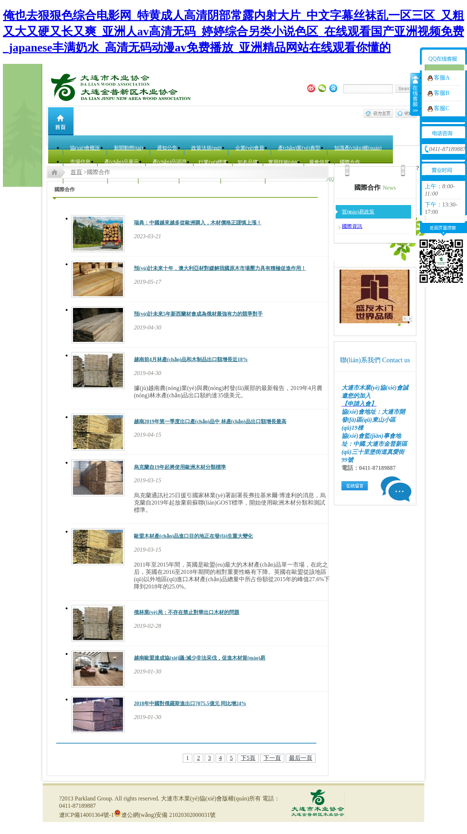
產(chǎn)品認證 (170, 162)
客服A (442, 77)
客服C (441, 108)
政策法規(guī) (206, 148)
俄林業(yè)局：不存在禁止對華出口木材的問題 (186, 612)
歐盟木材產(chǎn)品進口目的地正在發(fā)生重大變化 (193, 536)
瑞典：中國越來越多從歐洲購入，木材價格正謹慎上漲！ (198, 222)
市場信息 (80, 162)
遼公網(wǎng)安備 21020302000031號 (165, 815)
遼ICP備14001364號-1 (86, 815)
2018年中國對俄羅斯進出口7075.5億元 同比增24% (190, 703)
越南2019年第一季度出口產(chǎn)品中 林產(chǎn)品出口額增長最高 (210, 421)
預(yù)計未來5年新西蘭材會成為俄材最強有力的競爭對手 (198, 314)
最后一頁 (300, 758)
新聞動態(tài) (128, 148)
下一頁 (272, 758)
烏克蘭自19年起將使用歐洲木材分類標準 (180, 467)
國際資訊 (352, 226)
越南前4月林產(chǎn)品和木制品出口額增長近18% (191, 359)
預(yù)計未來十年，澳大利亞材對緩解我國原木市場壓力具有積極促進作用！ (220, 268)
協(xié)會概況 (85, 148)
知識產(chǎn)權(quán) (358, 148)
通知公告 (167, 148)
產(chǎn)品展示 (121, 162)
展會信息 (319, 162)
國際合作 (350, 162)
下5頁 (248, 758)
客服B (441, 93)
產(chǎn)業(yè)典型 (299, 148)
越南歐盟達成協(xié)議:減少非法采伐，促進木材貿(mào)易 (199, 658)
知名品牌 (248, 162)
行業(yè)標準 (212, 162)
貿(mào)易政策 (358, 212)
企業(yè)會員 (249, 148)
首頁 (76, 172)
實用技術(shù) (283, 162)
